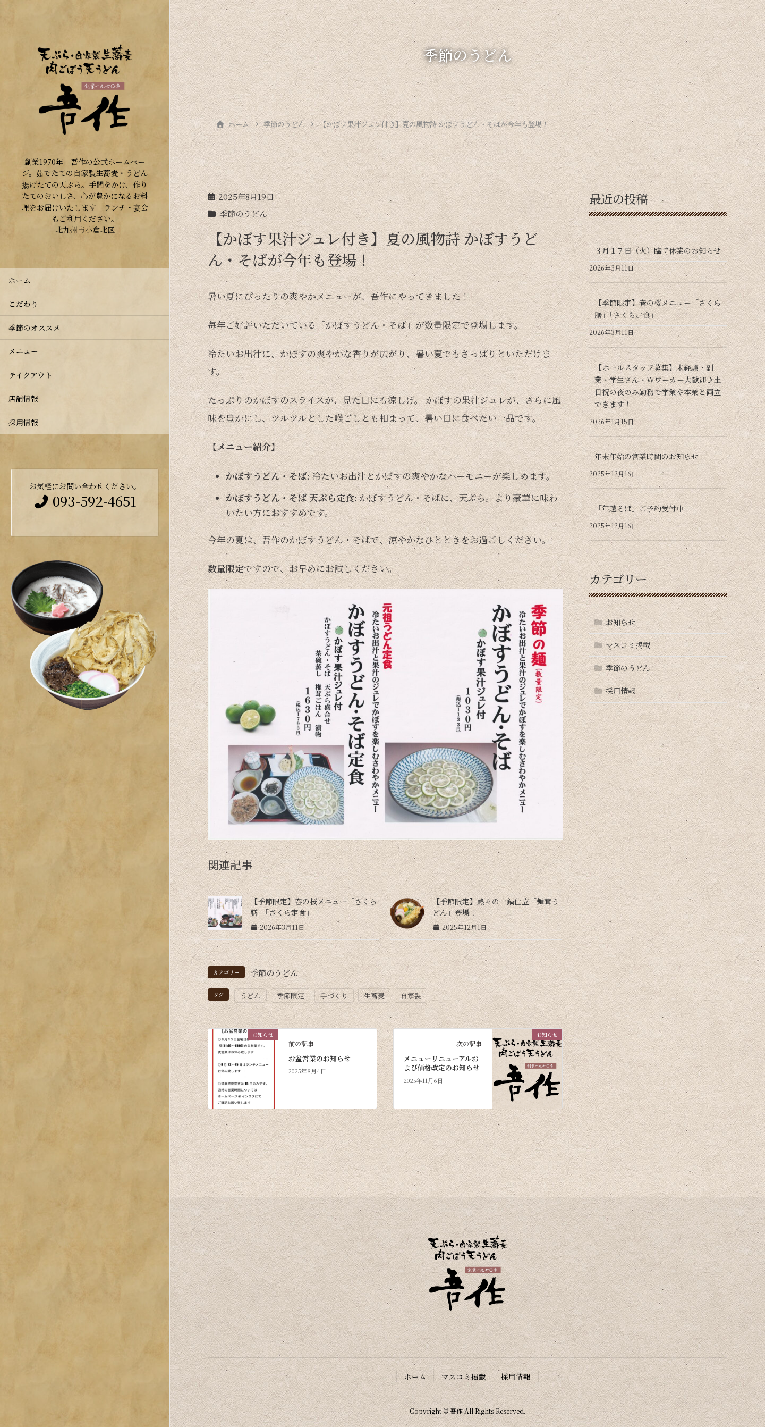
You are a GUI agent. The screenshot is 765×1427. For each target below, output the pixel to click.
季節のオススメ (38, 327)
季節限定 (290, 995)
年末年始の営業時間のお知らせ (646, 456)
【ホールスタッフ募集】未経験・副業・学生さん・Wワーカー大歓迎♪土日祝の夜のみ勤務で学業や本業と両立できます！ (657, 385)
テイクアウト (30, 375)
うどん (250, 995)
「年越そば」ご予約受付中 (639, 508)
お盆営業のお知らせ (319, 1058)
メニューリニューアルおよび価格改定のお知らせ (442, 1063)
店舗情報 (23, 398)
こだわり (23, 303)
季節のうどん (243, 213)
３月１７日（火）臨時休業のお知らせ (657, 250)
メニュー (23, 351)
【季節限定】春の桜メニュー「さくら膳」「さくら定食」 (657, 308)
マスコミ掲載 (628, 645)
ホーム (19, 280)
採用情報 (23, 422)
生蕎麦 (374, 995)
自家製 (411, 995)
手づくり (334, 995)
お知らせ (620, 622)
